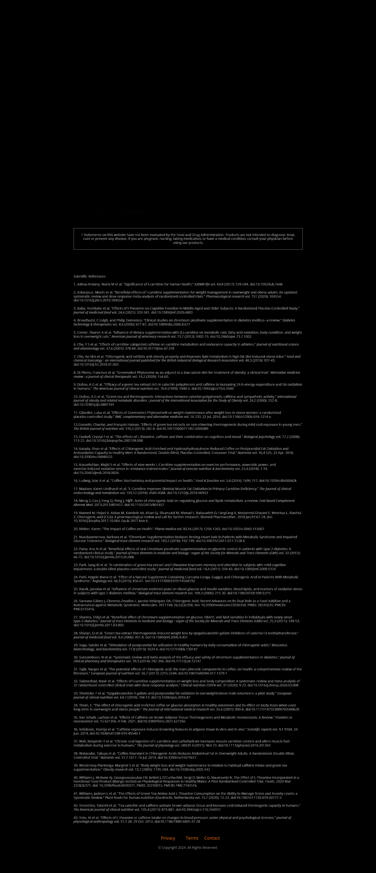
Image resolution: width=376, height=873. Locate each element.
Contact (212, 838)
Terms (192, 838)
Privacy (168, 838)
